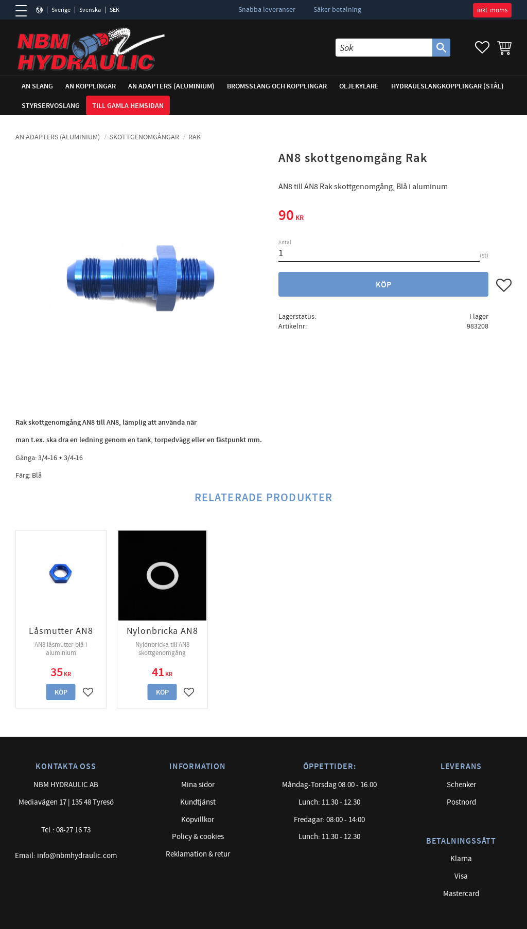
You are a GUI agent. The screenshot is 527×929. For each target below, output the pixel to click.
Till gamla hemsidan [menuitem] (128, 106)
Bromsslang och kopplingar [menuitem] (277, 86)
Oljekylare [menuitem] (359, 86)
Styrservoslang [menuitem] (51, 106)
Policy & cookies (198, 837)
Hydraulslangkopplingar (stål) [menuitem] (447, 86)
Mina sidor (198, 785)
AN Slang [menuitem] (37, 86)
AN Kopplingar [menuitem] (90, 86)
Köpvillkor (197, 820)
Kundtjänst (198, 802)
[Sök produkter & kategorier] (384, 48)
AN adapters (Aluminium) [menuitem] (171, 86)
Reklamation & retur (198, 854)
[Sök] (441, 48)
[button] (24, 11)
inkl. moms (492, 10)
